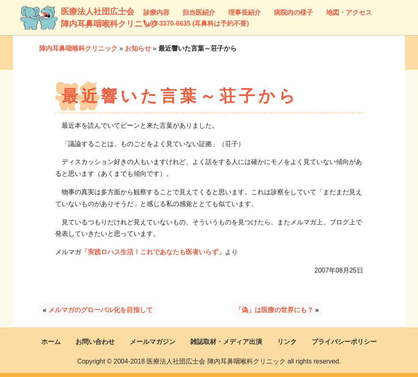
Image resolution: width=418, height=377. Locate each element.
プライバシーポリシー (344, 341)
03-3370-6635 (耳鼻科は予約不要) (196, 23)
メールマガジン (153, 341)
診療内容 (156, 12)
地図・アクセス (349, 12)
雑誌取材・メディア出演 (226, 341)
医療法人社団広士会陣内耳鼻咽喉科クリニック (68, 17)
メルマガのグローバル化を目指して (100, 309)
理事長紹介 (244, 12)
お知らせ (138, 48)
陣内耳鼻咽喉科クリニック (78, 48)
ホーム (51, 341)
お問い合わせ (95, 341)
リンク (287, 341)
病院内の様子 (293, 12)
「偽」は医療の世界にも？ (274, 309)
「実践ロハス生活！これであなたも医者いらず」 (153, 251)
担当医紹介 (198, 12)
